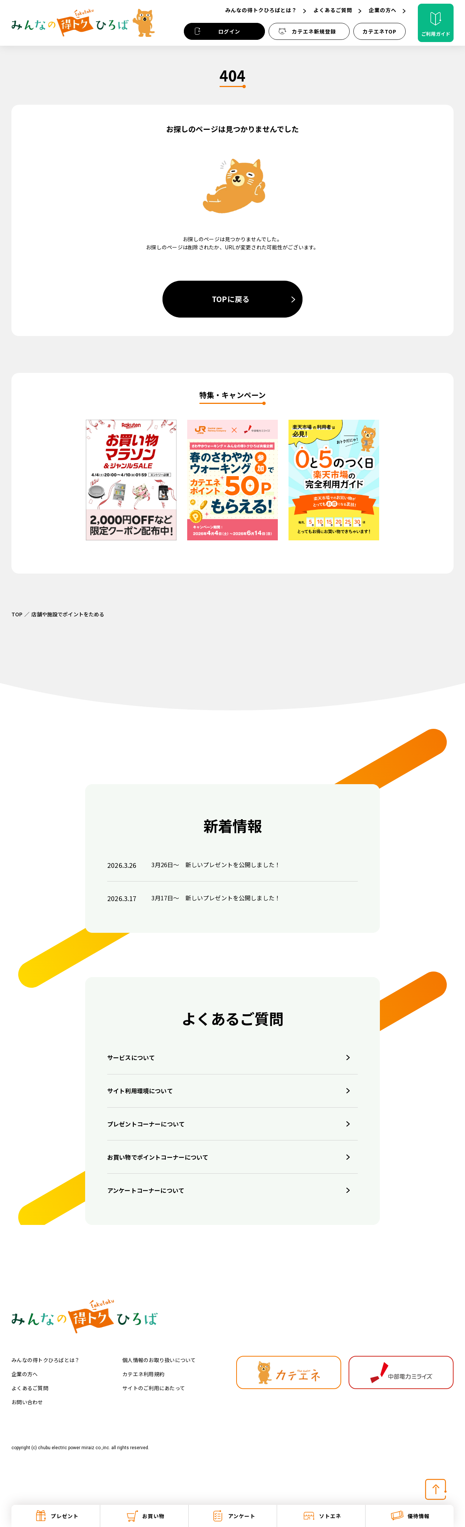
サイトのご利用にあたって (153, 1388)
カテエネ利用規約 (143, 1374)
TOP (16, 614)
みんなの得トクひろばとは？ (45, 1360)
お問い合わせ (27, 1402)
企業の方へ (24, 1374)
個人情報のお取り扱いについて (159, 1360)
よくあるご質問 (29, 1388)
